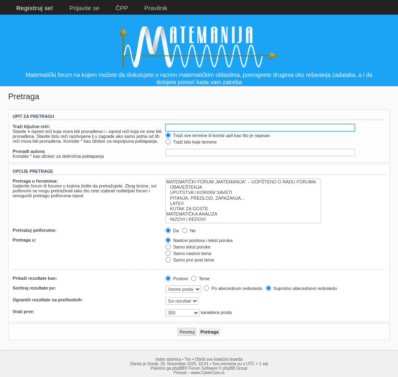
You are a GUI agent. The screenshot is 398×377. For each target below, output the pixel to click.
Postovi (176, 278)
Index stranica (168, 359)
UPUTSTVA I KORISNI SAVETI (243, 192)
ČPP (121, 7)
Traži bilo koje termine (191, 141)
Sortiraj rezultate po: (34, 287)
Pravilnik (155, 7)
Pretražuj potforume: (35, 230)
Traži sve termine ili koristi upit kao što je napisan (217, 135)
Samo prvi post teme (189, 259)
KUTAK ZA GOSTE (243, 208)
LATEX (243, 203)
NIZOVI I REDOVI (243, 219)
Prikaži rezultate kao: (35, 278)
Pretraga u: (24, 240)
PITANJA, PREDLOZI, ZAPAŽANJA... (243, 198)
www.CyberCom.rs (208, 372)
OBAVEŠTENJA (243, 187)
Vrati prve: (24, 311)
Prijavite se (84, 7)
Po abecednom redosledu (233, 288)
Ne (189, 230)
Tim (188, 359)
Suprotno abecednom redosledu (301, 288)
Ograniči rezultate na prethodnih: (48, 299)
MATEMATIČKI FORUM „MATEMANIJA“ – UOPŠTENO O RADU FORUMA (243, 182)
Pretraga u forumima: (35, 181)
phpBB (178, 368)
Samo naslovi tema (188, 253)
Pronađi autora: (29, 151)
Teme (200, 278)
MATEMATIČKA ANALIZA (243, 214)
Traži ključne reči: (31, 126)
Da (172, 230)
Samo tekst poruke (188, 246)
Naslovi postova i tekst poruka (199, 240)
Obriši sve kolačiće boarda (218, 359)
